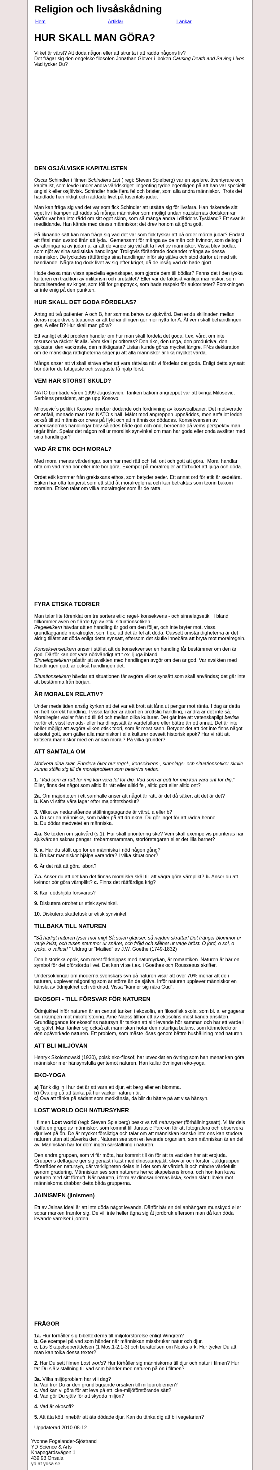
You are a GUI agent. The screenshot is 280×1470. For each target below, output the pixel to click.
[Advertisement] (86, 115)
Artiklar (115, 21)
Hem (40, 21)
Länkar (184, 21)
